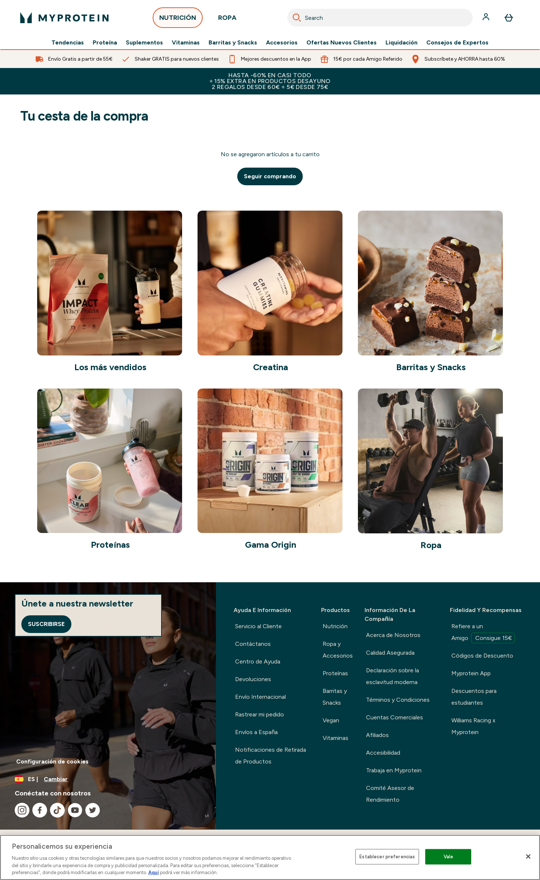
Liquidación (402, 43)
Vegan (331, 720)
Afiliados (377, 734)
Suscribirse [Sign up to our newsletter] (46, 623)
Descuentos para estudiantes (474, 696)
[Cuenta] (487, 17)
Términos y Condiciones (398, 699)
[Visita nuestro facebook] (39, 810)
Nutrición (335, 626)
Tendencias (67, 43)
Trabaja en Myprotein (394, 770)
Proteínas (335, 673)
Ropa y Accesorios (338, 649)
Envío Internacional (260, 696)
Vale (449, 856)
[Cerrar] (528, 856)
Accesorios (282, 43)
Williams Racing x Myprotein (473, 726)
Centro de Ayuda (257, 661)
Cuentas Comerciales (394, 717)
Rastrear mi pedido (259, 714)
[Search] (297, 17)
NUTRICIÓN (177, 20)
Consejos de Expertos (457, 43)
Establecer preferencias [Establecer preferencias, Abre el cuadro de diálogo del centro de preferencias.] (387, 856)
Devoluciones (253, 679)
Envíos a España (256, 732)
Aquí (153, 872)
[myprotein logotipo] (64, 17)
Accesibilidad (383, 752)
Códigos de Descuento (482, 655)
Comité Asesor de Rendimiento (390, 793)
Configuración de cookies (52, 761)
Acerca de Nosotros (393, 635)
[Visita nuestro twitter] (92, 810)
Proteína (105, 43)
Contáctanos (253, 643)
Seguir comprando (270, 176)
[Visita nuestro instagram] (22, 810)
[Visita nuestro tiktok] (57, 810)
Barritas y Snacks (233, 43)
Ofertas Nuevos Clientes (341, 43)
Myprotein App (471, 673)
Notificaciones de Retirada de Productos (270, 755)
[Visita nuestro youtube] (75, 810)
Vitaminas (186, 43)
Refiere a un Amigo (483, 633)
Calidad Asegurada (390, 652)
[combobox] (380, 17)
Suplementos (144, 43)
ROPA (227, 20)
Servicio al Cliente (258, 626)
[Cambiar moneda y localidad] (108, 779)
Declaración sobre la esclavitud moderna (392, 676)
